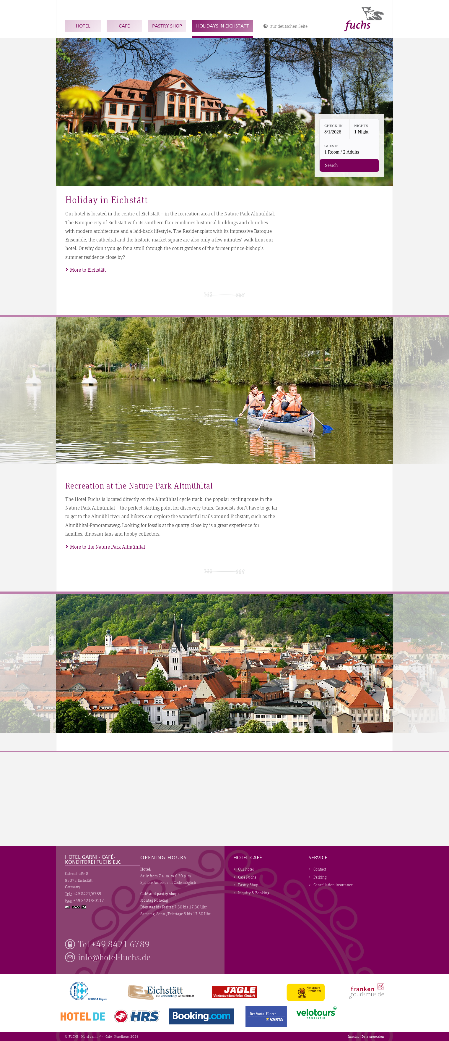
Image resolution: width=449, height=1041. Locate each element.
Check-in (333, 126)
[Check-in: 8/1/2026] (334, 129)
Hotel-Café (247, 857)
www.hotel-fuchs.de (77, 907)
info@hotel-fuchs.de (114, 957)
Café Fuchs (247, 877)
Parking (319, 877)
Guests (331, 146)
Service (318, 857)
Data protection (373, 1036)
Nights (361, 126)
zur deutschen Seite (289, 26)
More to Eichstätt (88, 270)
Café (124, 26)
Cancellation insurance (333, 884)
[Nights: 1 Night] (364, 129)
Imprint (353, 1036)
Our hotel (246, 869)
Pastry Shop (167, 26)
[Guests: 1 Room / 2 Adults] (349, 149)
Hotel (83, 26)
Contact (319, 869)
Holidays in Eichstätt (222, 26)
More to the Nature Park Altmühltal (107, 547)
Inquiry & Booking (253, 892)
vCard (84, 907)
